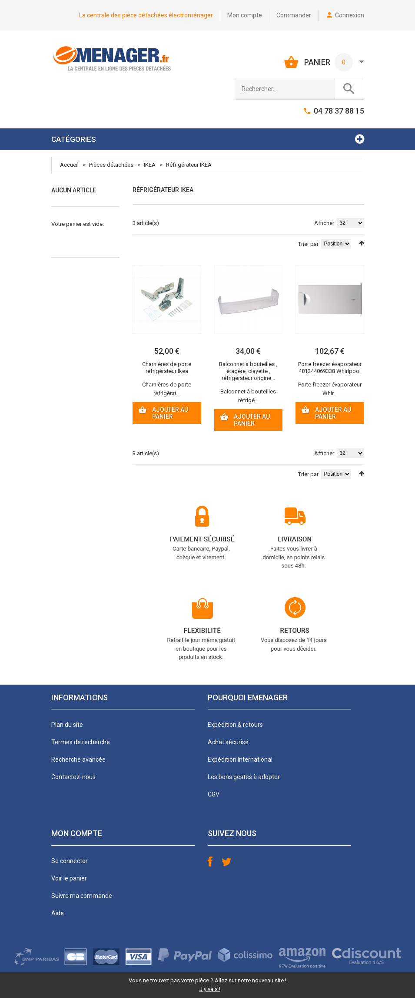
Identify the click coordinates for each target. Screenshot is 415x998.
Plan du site (67, 724)
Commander (293, 15)
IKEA (150, 164)
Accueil (69, 164)
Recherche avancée (78, 759)
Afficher (324, 223)
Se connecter (69, 860)
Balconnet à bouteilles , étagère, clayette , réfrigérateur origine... (248, 371)
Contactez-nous (73, 776)
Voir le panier (69, 878)
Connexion (349, 15)
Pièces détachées (111, 164)
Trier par (308, 244)
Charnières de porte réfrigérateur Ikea (166, 367)
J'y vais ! (209, 989)
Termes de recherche (80, 742)
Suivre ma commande (81, 895)
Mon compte (244, 15)
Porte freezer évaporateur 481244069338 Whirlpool (330, 367)
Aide (57, 913)
